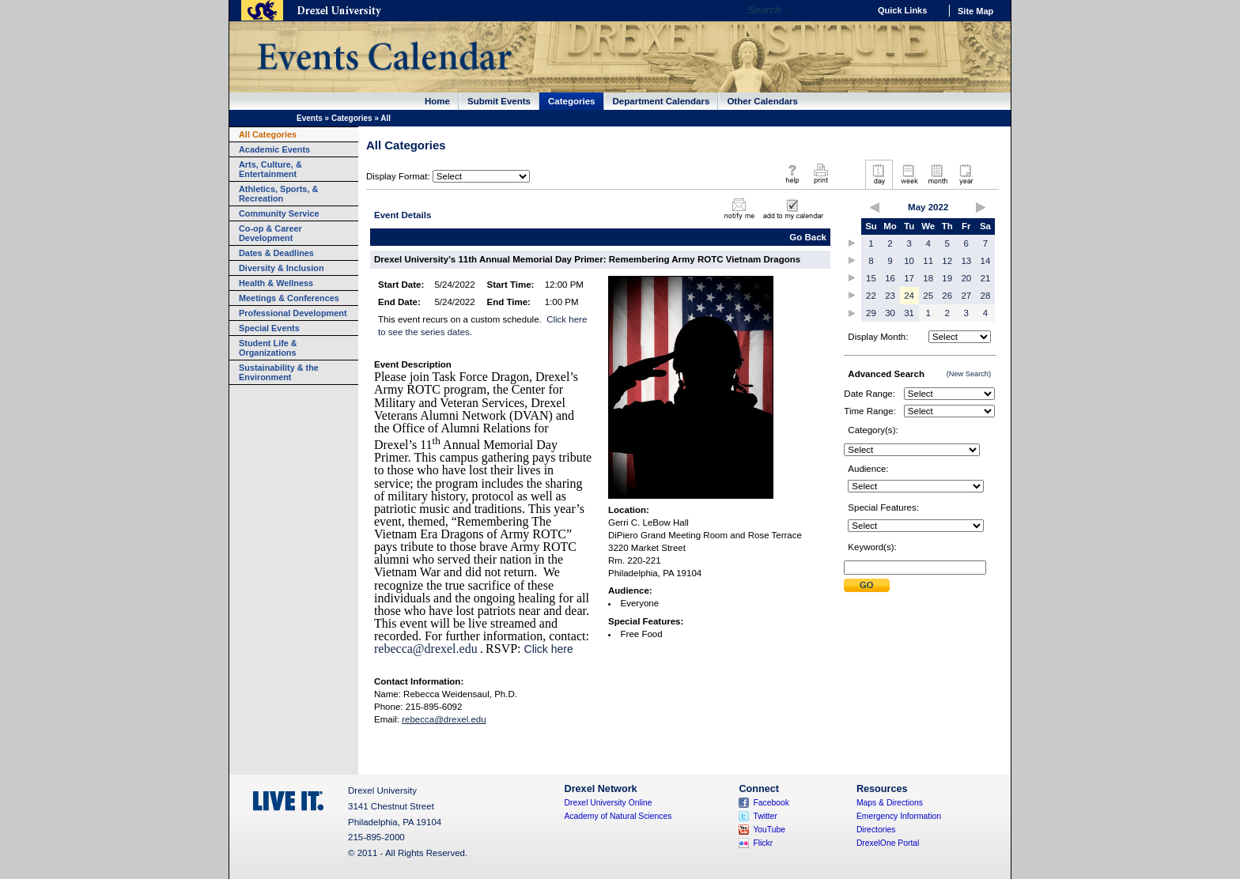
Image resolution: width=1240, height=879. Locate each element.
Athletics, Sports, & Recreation (278, 193)
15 (871, 278)
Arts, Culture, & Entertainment (270, 169)
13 (966, 261)
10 (909, 261)
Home (437, 101)
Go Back (807, 237)
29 (871, 313)
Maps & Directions (889, 802)
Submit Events (499, 101)
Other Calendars (762, 101)
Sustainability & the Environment (279, 372)
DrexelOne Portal (887, 843)
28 (986, 295)
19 (947, 278)
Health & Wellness (276, 283)
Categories (571, 101)
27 (966, 295)
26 (947, 295)
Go (852, 10)
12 (947, 261)
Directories (876, 829)
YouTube (769, 829)
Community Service (279, 213)
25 (928, 295)
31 (909, 313)
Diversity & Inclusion (281, 268)
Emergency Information (898, 816)
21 (986, 278)
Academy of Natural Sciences (618, 816)
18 (928, 278)
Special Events (269, 328)
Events (310, 118)
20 (966, 278)
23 (890, 295)
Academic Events (274, 149)
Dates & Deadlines (276, 253)
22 (871, 295)
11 (928, 261)
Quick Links (902, 10)
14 (986, 261)
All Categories (268, 134)
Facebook (771, 802)
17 (909, 278)
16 (890, 278)
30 (890, 313)
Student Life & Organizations (268, 347)
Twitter (765, 816)
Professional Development (293, 313)
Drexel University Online (608, 802)
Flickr (763, 843)
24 (909, 295)
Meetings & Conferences (289, 298)
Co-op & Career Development (270, 233)
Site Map (975, 11)
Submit (867, 585)
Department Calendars (661, 101)
